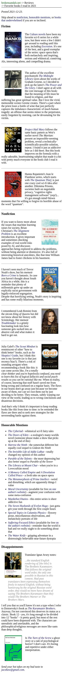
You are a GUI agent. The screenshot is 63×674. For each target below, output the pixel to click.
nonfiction (22, 17)
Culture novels (38, 34)
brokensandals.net (11, 2)
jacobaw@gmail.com (12, 669)
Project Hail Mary (35, 129)
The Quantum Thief (40, 180)
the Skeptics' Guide (18, 354)
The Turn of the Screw (40, 637)
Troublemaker (8, 323)
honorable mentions (39, 17)
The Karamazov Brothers (41, 608)
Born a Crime (8, 275)
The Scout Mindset (25, 346)
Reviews (29, 2)
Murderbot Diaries (18, 499)
